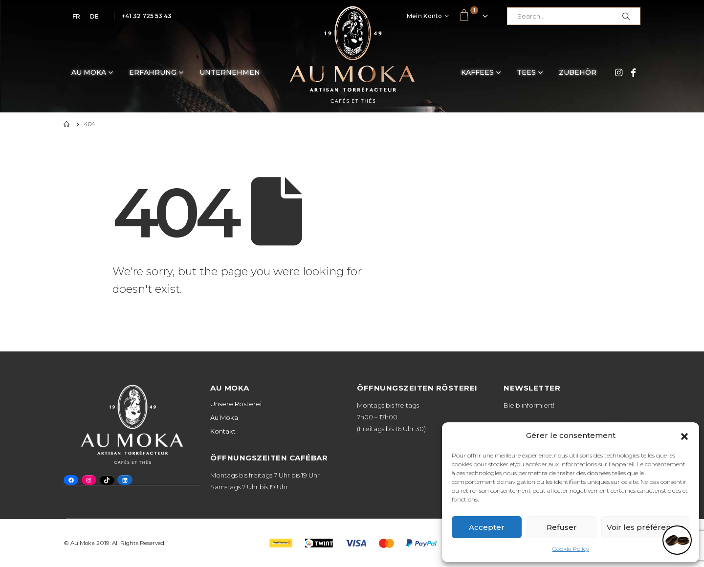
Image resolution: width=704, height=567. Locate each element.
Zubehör (577, 72)
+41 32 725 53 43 (147, 16)
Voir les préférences (645, 527)
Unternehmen (229, 72)
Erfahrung (152, 72)
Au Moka (88, 72)
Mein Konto (424, 16)
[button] (684, 435)
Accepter (487, 527)
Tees (526, 72)
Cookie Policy (570, 548)
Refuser (562, 527)
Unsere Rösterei (236, 404)
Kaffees (477, 72)
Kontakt (223, 431)
